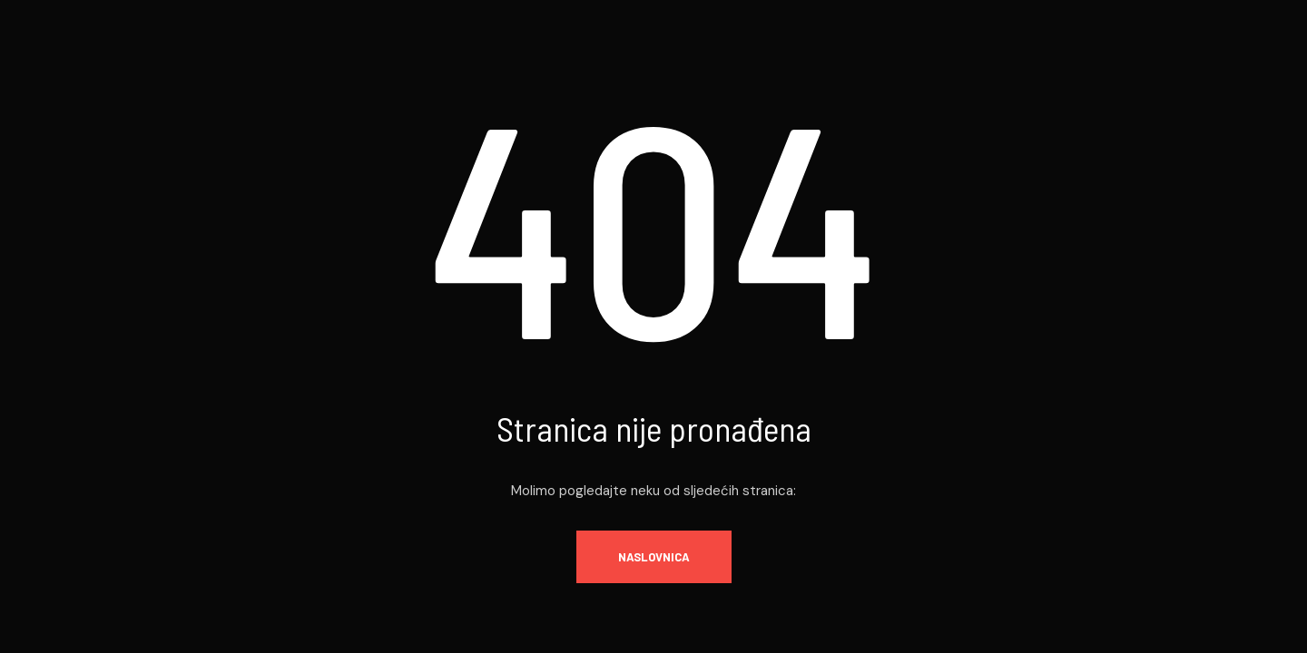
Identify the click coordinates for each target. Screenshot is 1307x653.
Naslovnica (654, 557)
